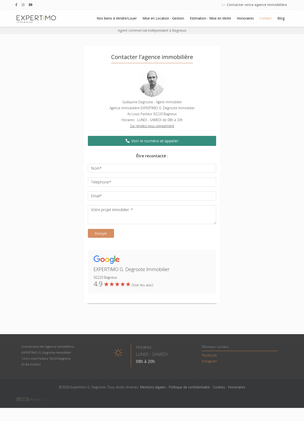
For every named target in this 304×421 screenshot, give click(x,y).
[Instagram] (23, 4)
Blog (281, 18)
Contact (266, 18)
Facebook (209, 355)
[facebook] (16, 4)
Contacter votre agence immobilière (257, 4)
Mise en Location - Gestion (163, 18)
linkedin (45, 400)
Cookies (219, 387)
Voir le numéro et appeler (152, 141)
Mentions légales (153, 387)
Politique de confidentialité (189, 387)
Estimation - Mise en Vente (210, 18)
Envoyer (101, 233)
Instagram (209, 361)
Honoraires (245, 18)
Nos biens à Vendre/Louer (117, 18)
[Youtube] (31, 4)
